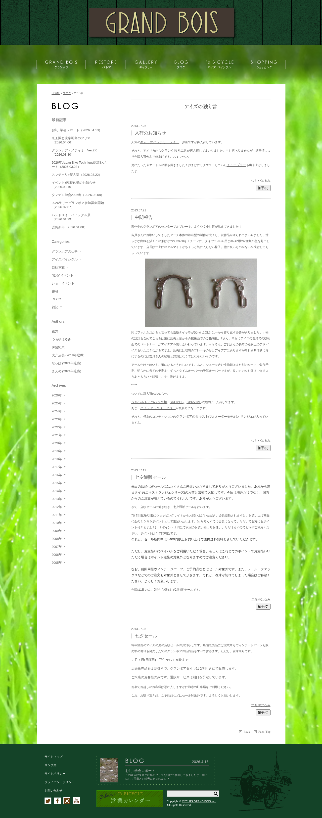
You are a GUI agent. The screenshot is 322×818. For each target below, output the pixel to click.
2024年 (57, 411)
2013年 (57, 499)
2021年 (57, 435)
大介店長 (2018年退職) (68, 355)
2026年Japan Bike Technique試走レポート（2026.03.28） (79, 165)
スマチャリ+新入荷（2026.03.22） (77, 175)
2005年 (57, 563)
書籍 (55, 291)
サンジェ (246, 416)
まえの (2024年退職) (66, 371)
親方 (55, 331)
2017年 (57, 467)
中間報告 (144, 217)
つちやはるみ (261, 181)
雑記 (55, 307)
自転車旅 (58, 267)
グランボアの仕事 (65, 251)
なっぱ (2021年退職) (66, 363)
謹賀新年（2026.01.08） (69, 227)
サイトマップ (53, 756)
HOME (56, 93)
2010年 (57, 523)
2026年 (57, 395)
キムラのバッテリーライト (159, 142)
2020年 (57, 443)
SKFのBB (177, 402)
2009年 (57, 531)
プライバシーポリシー (59, 782)
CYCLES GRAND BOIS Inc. (199, 801)
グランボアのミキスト (192, 416)
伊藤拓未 (58, 347)
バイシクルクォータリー (158, 408)
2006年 (57, 555)
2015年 (57, 483)
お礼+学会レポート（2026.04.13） (77, 130)
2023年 (57, 419)
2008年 (57, 539)
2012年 (57, 507)
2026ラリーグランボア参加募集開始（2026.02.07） (78, 205)
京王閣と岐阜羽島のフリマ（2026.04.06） (71, 140)
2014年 (57, 491)
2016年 (57, 475)
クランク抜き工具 (174, 150)
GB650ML (193, 402)
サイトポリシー (55, 773)
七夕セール (146, 635)
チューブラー (236, 165)
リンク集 (50, 765)
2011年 (57, 515)
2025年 (57, 403)
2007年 (57, 547)
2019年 (57, 451)
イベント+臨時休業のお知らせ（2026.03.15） (74, 185)
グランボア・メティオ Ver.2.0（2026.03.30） (74, 152)
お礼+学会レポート (140, 771)
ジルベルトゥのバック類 (149, 402)
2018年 (57, 459)
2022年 (57, 427)
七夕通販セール (150, 477)
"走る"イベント (62, 275)
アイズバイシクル (65, 259)
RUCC (56, 299)
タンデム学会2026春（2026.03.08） (78, 195)
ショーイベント (63, 283)
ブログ (67, 93)
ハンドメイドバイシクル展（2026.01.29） (71, 217)
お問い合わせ (53, 790)
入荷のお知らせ (150, 132)
